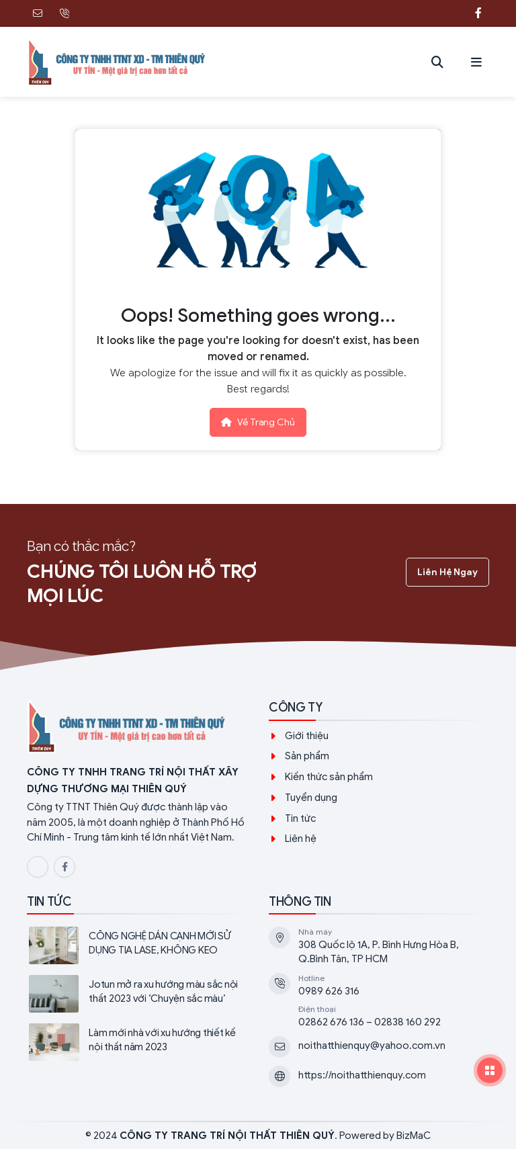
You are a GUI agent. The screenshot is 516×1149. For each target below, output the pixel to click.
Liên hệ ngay (447, 572)
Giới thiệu (307, 736)
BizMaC (413, 1136)
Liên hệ (300, 839)
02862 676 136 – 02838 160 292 (369, 1022)
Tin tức (300, 818)
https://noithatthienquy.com (362, 1075)
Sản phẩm (307, 756)
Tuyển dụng (311, 798)
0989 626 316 (328, 991)
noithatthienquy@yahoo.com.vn (371, 1045)
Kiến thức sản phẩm (329, 777)
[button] (476, 62)
